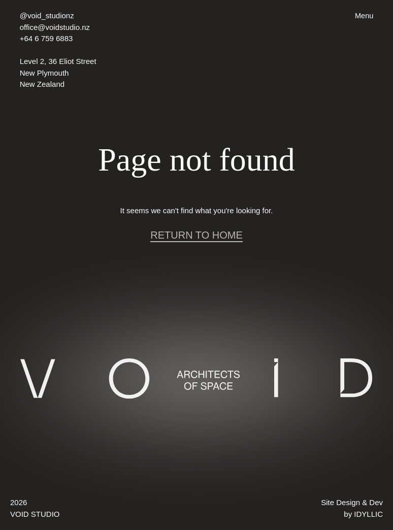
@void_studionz (47, 15)
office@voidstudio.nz (55, 27)
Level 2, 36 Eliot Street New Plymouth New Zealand (58, 72)
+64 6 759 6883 (46, 38)
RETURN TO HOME (196, 235)
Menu (364, 15)
